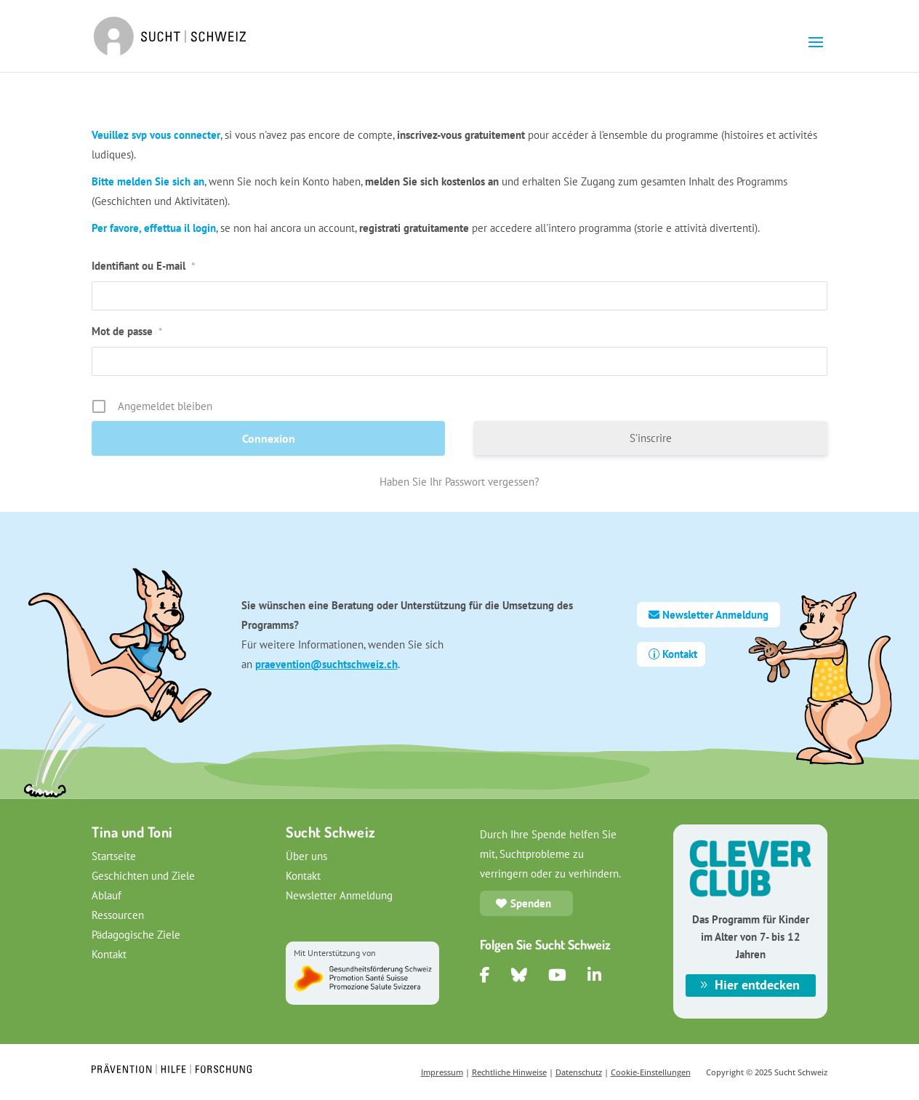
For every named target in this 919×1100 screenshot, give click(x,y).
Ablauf (106, 895)
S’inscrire (651, 438)
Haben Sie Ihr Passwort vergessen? (459, 482)
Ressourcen (118, 915)
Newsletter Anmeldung (715, 615)
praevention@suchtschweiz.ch (326, 664)
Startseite (114, 856)
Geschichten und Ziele (143, 876)
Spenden (530, 903)
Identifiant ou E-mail (143, 266)
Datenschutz (578, 1072)
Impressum (442, 1072)
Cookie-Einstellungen (651, 1072)
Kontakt (679, 654)
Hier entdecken (757, 984)
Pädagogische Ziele (136, 935)
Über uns (306, 856)
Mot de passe (127, 331)
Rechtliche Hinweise (509, 1072)
